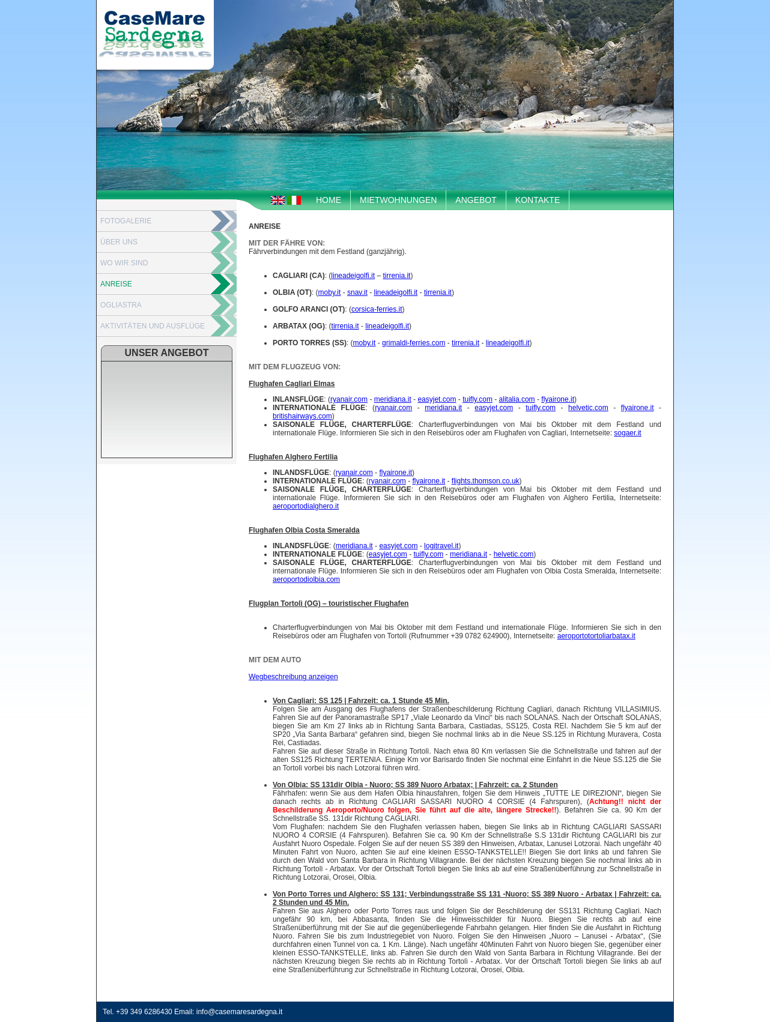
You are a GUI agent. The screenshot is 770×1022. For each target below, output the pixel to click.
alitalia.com (517, 399)
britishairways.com (302, 416)
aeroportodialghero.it (306, 506)
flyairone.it (557, 399)
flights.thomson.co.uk (486, 481)
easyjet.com (436, 399)
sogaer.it (627, 433)
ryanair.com (349, 399)
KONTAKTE (537, 200)
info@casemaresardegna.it (239, 1012)
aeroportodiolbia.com (306, 579)
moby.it (329, 292)
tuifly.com (477, 399)
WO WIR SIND (124, 263)
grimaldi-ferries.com (413, 343)
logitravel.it (441, 546)
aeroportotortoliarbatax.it (596, 636)
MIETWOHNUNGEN (398, 200)
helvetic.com (588, 408)
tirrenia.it (396, 275)
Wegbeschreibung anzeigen (293, 677)
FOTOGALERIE (125, 221)
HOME (328, 200)
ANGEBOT (475, 200)
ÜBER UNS (119, 242)
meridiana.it (392, 399)
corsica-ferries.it (376, 309)
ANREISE (116, 284)
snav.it (357, 292)
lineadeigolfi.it (353, 275)
